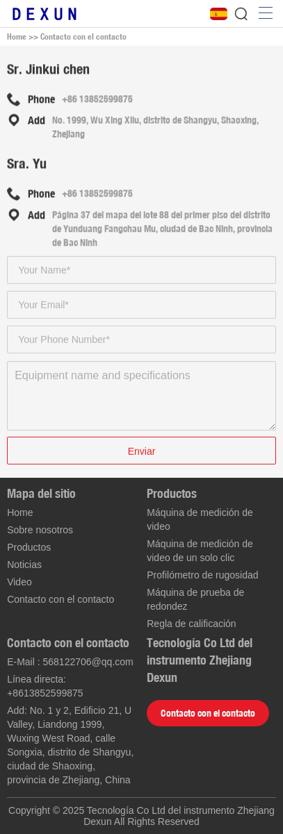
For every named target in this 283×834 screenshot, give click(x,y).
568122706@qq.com (88, 661)
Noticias (24, 564)
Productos (29, 547)
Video (19, 581)
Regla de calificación (191, 623)
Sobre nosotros (40, 529)
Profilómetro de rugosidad (202, 575)
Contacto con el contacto (83, 36)
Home (16, 36)
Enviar (142, 452)
